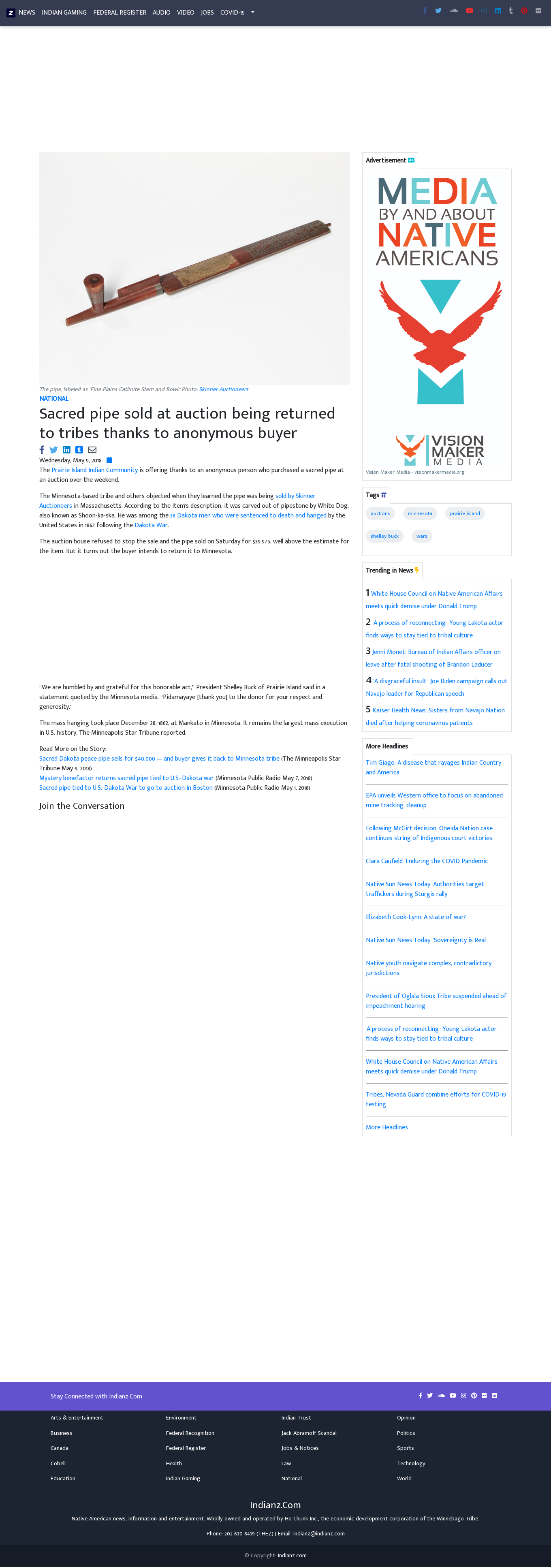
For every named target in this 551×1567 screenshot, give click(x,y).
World (404, 1479)
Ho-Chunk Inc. (301, 1519)
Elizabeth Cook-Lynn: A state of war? (416, 917)
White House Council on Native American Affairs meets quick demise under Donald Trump (432, 1066)
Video (185, 14)
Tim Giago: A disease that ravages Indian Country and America (433, 767)
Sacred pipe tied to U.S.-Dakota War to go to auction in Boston (126, 787)
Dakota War (151, 525)
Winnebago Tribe (457, 1519)
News (27, 14)
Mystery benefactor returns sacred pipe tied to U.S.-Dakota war (127, 778)
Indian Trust (296, 1418)
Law (286, 1464)
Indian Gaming (64, 14)
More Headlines (387, 1127)
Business (62, 1433)
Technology (411, 1464)
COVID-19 (232, 14)
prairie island (465, 513)
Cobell (58, 1464)
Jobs (207, 14)
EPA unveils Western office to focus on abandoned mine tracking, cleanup (434, 800)
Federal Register (119, 14)
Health (174, 1464)
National (292, 1479)
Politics (406, 1433)
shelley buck (385, 536)
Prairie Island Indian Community (94, 470)
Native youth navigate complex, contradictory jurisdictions (428, 968)
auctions (380, 513)
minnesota (420, 513)
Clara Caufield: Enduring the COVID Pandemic (427, 861)
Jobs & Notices (300, 1448)
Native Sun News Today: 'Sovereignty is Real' (426, 940)
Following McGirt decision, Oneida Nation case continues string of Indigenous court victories (429, 833)
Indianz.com (292, 1556)
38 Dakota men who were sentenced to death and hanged (248, 515)
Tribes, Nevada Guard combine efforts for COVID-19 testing (436, 1099)
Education (63, 1479)
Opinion (406, 1418)
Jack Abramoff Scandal (309, 1433)
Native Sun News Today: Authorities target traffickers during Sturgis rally (425, 889)
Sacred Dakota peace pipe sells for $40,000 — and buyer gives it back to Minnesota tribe (160, 758)
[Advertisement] (275, 92)
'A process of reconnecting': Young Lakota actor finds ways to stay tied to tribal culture (431, 1034)
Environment (181, 1418)
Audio (162, 14)
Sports (405, 1448)
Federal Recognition (190, 1433)
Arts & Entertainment (77, 1418)
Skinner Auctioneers (223, 389)
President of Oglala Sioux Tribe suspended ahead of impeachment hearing (436, 1001)
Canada (59, 1448)
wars (421, 536)
